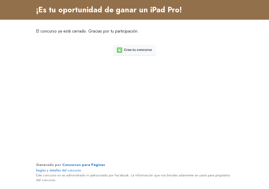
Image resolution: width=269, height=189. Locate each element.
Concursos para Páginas (83, 164)
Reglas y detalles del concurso (58, 170)
